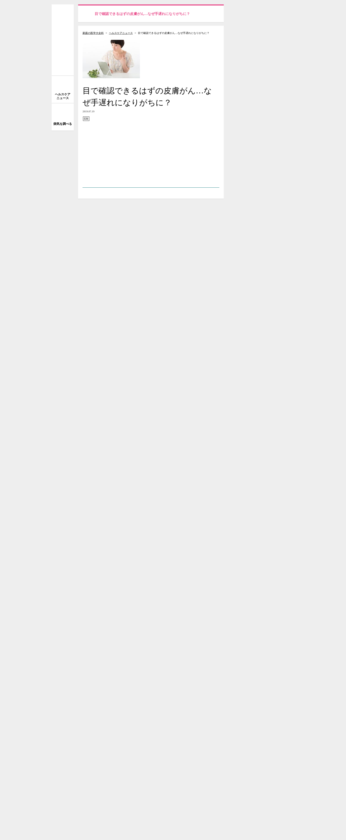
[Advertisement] (151, 152)
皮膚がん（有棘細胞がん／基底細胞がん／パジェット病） (137, 642)
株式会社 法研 (100, 816)
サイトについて (263, 522)
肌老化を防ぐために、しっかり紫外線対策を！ (129, 652)
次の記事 (206, 669)
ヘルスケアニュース (121, 33)
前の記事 (95, 669)
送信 (286, 12)
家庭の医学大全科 (93, 33)
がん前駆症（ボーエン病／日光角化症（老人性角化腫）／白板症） (144, 647)
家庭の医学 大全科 (63, 40)
